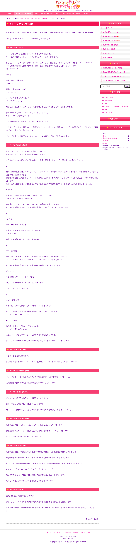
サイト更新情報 (106, 100)
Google (105, 140)
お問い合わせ (107, 57)
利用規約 (104, 109)
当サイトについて (90, 13)
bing (104, 136)
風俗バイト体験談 (109, 49)
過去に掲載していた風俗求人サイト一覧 (114, 106)
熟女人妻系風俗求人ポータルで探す (115, 72)
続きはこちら (106, 143)
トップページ (107, 28)
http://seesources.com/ (110, 138)
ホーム (10, 13)
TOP (46, 532)
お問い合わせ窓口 (107, 112)
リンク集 (104, 103)
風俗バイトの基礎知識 (23, 13)
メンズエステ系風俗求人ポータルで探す (116, 76)
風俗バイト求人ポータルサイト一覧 (47, 13)
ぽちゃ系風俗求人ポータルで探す (114, 80)
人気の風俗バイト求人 (110, 32)
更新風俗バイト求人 (111, 40)
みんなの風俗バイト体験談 (71, 13)
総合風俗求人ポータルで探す (112, 68)
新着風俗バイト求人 (110, 36)
